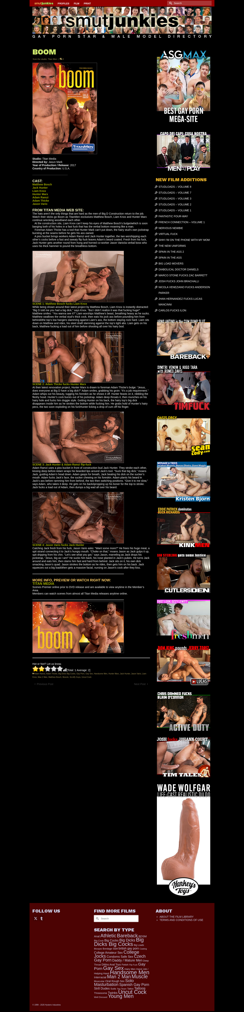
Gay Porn (80, 674)
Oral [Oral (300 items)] (108, 981)
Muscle (66, 677)
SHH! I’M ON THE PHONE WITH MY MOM (184, 239)
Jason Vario (136, 674)
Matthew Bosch (54, 677)
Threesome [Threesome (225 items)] (100, 993)
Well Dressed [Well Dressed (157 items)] (100, 997)
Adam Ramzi (39, 674)
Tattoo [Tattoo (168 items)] (130, 988)
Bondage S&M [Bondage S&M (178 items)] (110, 948)
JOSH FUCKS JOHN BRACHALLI (179, 281)
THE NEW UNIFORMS (172, 245)
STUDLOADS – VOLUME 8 (175, 186)
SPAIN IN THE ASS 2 (171, 251)
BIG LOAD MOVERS (171, 263)
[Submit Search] (170, 3)
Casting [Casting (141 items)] (143, 949)
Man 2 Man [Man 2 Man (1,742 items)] (119, 976)
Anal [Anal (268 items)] (97, 936)
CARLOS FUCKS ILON (172, 310)
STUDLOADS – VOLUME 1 (175, 210)
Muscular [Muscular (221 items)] (99, 981)
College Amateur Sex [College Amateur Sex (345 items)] (108, 952)
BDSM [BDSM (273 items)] (143, 936)
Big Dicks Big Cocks (66, 674)
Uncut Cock (87, 677)
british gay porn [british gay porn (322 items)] (129, 948)
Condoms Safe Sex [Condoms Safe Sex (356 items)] (120, 956)
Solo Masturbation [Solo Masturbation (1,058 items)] (114, 982)
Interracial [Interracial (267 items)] (100, 977)
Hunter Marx (113, 674)
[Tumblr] (41, 918)
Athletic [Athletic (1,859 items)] (108, 935)
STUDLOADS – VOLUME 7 (175, 192)
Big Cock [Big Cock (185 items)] (99, 940)
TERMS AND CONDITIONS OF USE (181, 919)
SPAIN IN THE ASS (170, 257)
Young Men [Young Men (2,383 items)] (120, 996)
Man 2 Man (42, 677)
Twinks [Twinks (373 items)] (112, 992)
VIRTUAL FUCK (168, 234)
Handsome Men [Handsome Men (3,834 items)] (129, 972)
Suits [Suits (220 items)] (113, 988)
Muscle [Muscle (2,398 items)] (140, 976)
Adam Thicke (51, 674)
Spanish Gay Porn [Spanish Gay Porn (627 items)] (134, 984)
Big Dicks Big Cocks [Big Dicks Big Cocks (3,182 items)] (119, 942)
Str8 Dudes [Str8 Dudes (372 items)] (102, 988)
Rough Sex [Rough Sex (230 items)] (118, 981)
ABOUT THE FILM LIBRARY (177, 916)
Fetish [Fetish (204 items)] (125, 964)
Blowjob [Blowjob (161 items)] (98, 948)
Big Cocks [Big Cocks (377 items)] (111, 940)
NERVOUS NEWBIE (171, 228)
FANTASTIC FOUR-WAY (173, 216)
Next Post (140, 684)
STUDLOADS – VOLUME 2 (175, 204)
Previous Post (45, 684)
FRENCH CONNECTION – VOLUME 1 (182, 222)
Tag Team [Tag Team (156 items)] (121, 988)
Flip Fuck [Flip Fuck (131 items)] (133, 965)
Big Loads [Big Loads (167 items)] (139, 945)
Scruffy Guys (75, 677)
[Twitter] (35, 918)
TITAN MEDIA (43, 584)
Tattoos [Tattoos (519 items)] (139, 988)
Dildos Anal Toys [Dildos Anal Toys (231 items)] (111, 964)
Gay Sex (89, 674)
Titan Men (52, 59)
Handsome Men (101, 674)
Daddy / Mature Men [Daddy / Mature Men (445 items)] (127, 960)
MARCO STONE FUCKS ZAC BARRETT (183, 275)
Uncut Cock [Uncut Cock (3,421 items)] (132, 992)
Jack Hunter (125, 674)
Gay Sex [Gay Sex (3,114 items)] (113, 968)
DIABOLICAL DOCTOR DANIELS (179, 269)
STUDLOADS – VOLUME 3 (175, 198)
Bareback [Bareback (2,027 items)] (127, 935)
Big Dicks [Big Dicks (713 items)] (127, 940)
